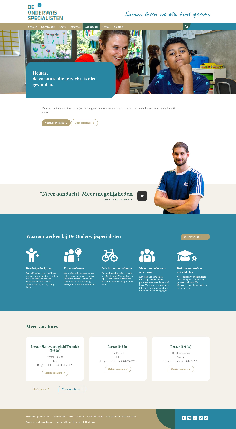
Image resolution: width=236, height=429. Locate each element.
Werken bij (91, 26)
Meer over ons (191, 236)
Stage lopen (39, 388)
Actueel (106, 26)
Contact (119, 26)
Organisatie (48, 26)
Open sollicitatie (83, 122)
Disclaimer (90, 422)
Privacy (78, 422)
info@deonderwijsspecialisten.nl (121, 416)
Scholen (32, 26)
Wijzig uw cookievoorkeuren (39, 422)
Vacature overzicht (54, 122)
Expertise (75, 26)
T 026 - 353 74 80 (95, 416)
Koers (62, 26)
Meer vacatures (71, 388)
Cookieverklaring (64, 422)
